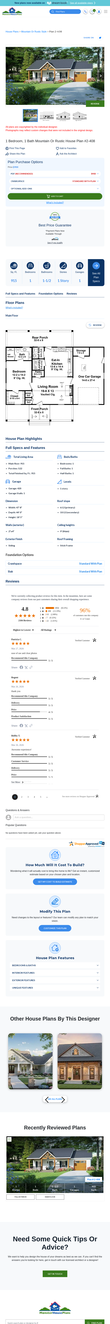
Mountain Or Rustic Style (34, 31)
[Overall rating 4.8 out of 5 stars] (25, 615)
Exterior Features (23, 980)
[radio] (55, 608)
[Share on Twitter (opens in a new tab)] (26, 667)
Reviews (72, 293)
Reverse (95, 103)
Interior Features (23, 972)
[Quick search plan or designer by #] (65, 11)
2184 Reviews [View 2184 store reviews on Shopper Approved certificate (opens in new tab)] (28, 620)
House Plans (12, 31)
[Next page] (47, 797)
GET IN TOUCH (55, 1275)
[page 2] (21, 797)
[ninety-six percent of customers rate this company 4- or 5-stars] (85, 614)
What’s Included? (55, 202)
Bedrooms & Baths (24, 965)
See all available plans (82, 3)
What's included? (14, 307)
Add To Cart (55, 196)
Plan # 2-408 (93, 1179)
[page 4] (34, 797)
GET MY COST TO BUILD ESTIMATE (55, 882)
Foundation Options (51, 293)
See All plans (55, 1099)
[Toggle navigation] (106, 11)
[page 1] (15, 797)
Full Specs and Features (20, 293)
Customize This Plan (55, 928)
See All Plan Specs (96, 272)
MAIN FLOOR (50, 1197)
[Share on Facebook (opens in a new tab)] (21, 667)
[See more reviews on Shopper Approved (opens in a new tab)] (31, 667)
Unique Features (22, 987)
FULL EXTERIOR (20, 1197)
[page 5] (40, 797)
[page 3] (28, 797)
